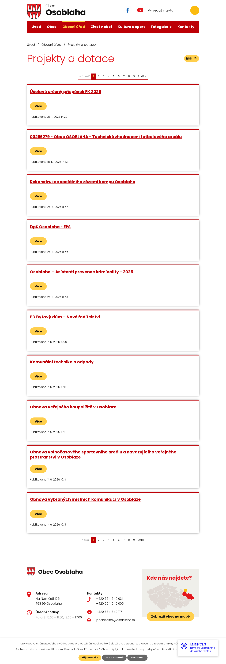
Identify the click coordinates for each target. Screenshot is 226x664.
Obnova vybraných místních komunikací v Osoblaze (85, 499)
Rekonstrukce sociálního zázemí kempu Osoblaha (82, 182)
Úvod (36, 26)
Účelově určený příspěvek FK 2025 (65, 91)
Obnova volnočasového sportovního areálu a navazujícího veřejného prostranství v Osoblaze (103, 454)
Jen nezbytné (114, 657)
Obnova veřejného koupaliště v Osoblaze (73, 407)
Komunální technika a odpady (62, 362)
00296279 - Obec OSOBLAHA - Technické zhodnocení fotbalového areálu (106, 137)
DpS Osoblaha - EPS (50, 227)
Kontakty (186, 26)
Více (38, 106)
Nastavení (137, 657)
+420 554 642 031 (109, 598)
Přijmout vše (90, 657)
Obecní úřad (73, 26)
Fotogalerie (161, 26)
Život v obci (101, 26)
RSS (191, 58)
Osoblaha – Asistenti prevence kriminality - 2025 (81, 272)
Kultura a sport (131, 26)
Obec (51, 26)
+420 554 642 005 (110, 603)
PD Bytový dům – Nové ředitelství (65, 317)
